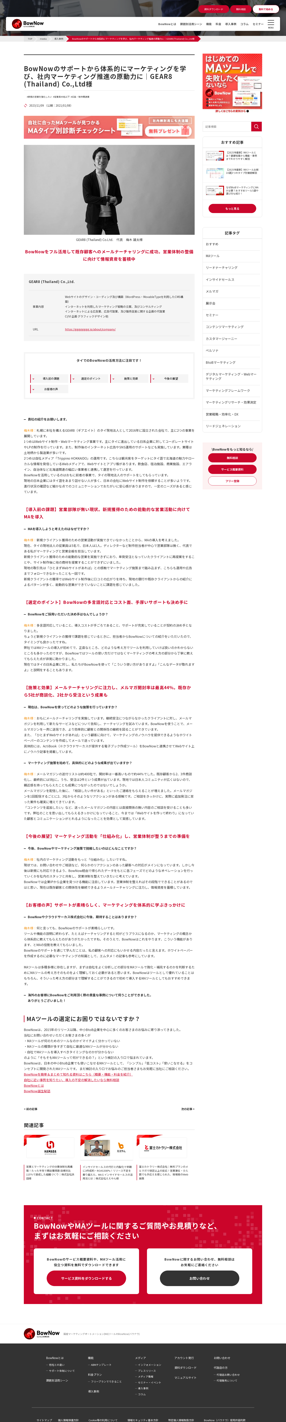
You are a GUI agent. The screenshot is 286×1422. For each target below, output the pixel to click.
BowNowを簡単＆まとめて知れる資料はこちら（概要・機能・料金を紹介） (78, 1074)
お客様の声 (51, 389)
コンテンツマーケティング (225, 326)
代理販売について (227, 1380)
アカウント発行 (184, 1358)
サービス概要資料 (232, 469)
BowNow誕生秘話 (37, 1091)
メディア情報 (145, 1376)
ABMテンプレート (101, 1365)
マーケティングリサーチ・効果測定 (231, 402)
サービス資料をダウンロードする (86, 1278)
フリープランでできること (106, 1381)
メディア (140, 1358)
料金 (218, 24)
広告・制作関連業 (80, 96)
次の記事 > (188, 1109)
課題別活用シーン (191, 24)
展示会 (210, 303)
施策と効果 (131, 378)
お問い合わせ (199, 1278)
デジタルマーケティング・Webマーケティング (231, 376)
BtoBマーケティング (221, 362)
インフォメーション (149, 1365)
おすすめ (212, 244)
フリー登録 (232, 481)
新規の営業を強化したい (40, 96)
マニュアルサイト (185, 1378)
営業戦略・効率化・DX (222, 414)
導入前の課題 (51, 378)
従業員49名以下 (62, 96)
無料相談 (232, 458)
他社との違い (57, 1365)
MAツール (213, 255)
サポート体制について (62, 1371)
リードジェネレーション (223, 426)
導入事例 (230, 24)
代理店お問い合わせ (228, 1375)
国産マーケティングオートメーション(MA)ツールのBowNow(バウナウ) (102, 1334)
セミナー (258, 24)
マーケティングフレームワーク (228, 390)
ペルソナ (212, 350)
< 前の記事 (30, 1109)
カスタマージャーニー (221, 338)
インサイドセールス (220, 279)
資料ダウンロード (185, 1368)
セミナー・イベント (149, 1382)
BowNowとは (167, 24)
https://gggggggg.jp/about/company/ (90, 329)
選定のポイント (91, 378)
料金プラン (95, 1375)
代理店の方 (221, 1368)
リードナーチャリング (222, 267)
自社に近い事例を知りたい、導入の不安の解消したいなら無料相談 (71, 1079)
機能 (209, 24)
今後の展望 (171, 378)
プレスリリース (147, 1371)
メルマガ (212, 291)
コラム (244, 24)
